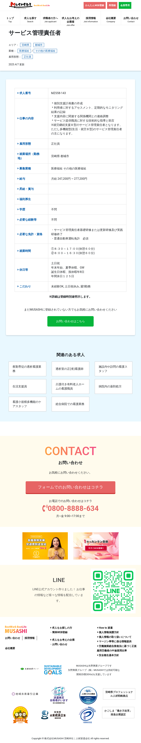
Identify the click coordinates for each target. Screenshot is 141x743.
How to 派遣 (105, 627)
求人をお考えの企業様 (71, 21)
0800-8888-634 (70, 508)
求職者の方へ (50, 20)
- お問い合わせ (58, 644)
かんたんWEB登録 (94, 5)
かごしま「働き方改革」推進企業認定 (118, 712)
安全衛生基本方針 (108, 655)
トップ (10, 20)
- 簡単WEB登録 (58, 632)
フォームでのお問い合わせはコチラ (70, 487)
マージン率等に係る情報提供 (114, 641)
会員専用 (125, 5)
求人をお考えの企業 (62, 639)
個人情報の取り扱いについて (114, 637)
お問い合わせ (131, 20)
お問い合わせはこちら (70, 321)
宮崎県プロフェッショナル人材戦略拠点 (119, 694)
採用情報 (91, 20)
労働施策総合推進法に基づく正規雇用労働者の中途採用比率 (117, 648)
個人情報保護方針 (108, 632)
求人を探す (30, 20)
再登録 (112, 5)
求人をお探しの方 (61, 627)
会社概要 (111, 20)
